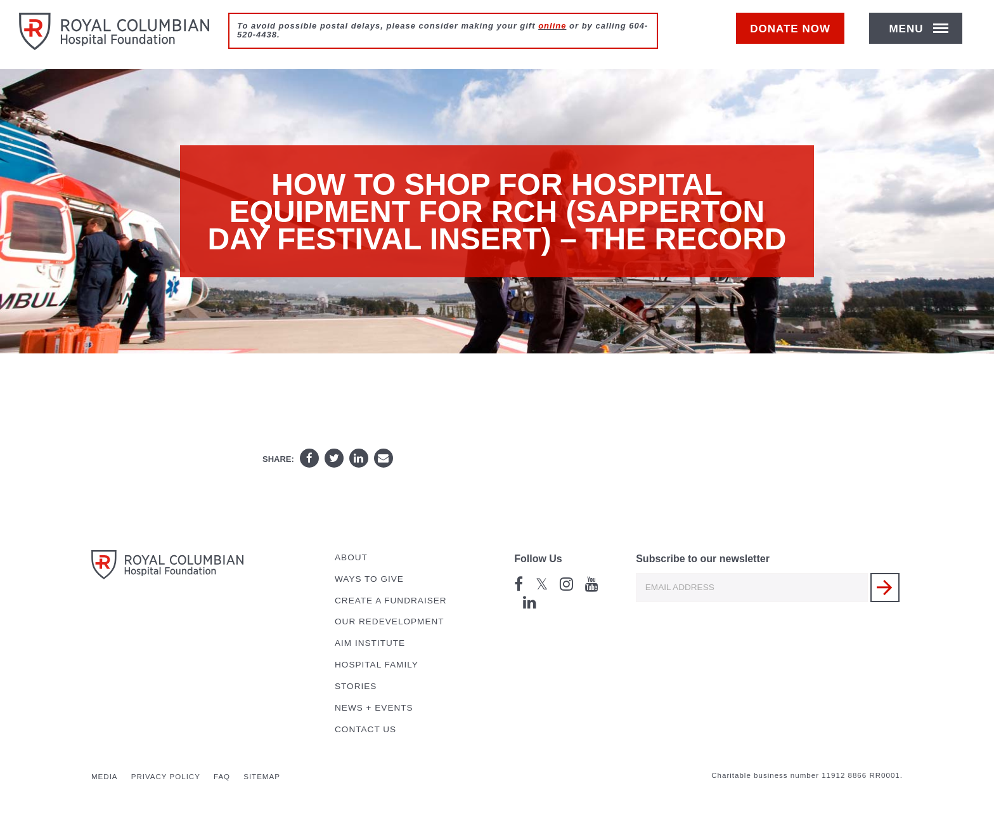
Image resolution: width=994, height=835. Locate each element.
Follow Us (538, 558)
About (351, 557)
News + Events (374, 708)
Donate (796, 36)
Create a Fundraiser (391, 600)
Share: (278, 459)
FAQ (222, 776)
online (552, 25)
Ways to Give (369, 579)
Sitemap (261, 776)
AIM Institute (370, 643)
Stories (356, 686)
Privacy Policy (165, 776)
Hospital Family (376, 664)
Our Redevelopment (389, 621)
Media (104, 776)
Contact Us (365, 729)
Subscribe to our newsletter (703, 558)
